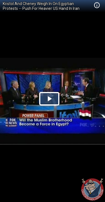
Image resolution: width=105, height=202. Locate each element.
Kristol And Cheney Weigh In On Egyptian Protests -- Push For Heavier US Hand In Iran (41, 6)
